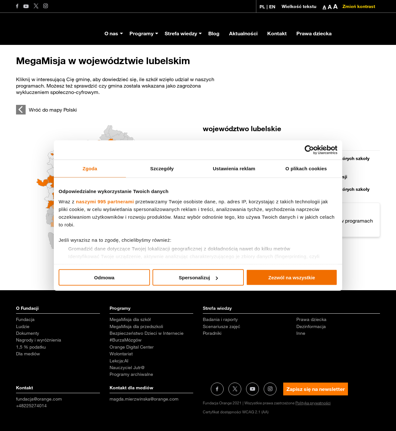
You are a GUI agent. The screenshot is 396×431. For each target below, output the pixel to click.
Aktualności (243, 33)
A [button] (324, 7)
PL (262, 7)
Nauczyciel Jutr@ (127, 367)
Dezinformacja (311, 326)
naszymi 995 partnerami (105, 201)
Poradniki (212, 333)
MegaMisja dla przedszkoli (136, 326)
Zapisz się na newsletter (315, 389)
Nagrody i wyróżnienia (38, 340)
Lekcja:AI (119, 361)
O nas (111, 33)
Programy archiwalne (131, 374)
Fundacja (25, 319)
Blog (213, 33)
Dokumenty (27, 333)
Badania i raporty (220, 319)
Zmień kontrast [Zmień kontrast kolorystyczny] (358, 6)
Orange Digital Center (132, 347)
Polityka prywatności (313, 402)
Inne (300, 333)
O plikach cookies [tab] (306, 168)
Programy (141, 33)
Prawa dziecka (314, 33)
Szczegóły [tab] (162, 168)
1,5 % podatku (31, 347)
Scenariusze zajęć (221, 326)
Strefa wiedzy (181, 33)
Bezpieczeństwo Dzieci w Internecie (147, 333)
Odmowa (104, 277)
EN (272, 7)
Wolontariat (121, 354)
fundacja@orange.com (39, 399)
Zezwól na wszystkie (291, 277)
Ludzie (22, 326)
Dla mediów (28, 354)
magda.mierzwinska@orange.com (144, 399)
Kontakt (277, 33)
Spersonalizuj (198, 277)
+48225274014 (31, 406)
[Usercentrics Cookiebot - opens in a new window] (309, 150)
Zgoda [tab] (90, 168)
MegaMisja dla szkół (130, 319)
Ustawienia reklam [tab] (234, 168)
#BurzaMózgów (126, 340)
